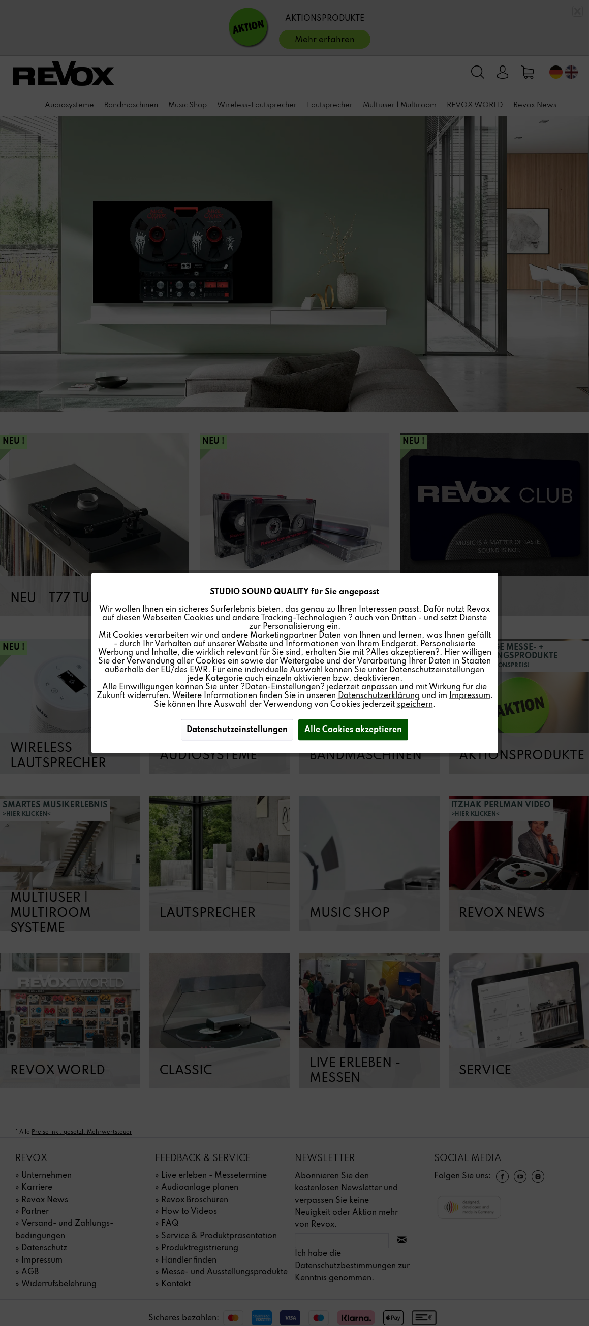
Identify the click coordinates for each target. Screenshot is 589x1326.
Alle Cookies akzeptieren (353, 730)
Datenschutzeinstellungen (237, 730)
